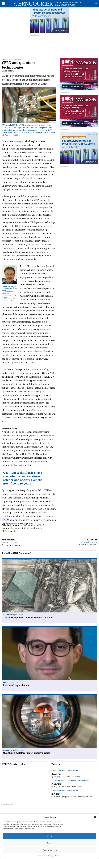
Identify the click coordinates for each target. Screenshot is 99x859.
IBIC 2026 (55, 794)
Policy (5, 544)
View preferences (50, 850)
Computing (7, 60)
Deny (49, 843)
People (84, 543)
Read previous (8, 541)
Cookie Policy (42, 856)
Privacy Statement (54, 856)
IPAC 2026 (56, 774)
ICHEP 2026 (57, 784)
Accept (49, 836)
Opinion (18, 60)
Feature (19, 616)
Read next (92, 541)
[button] (95, 817)
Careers (15, 683)
